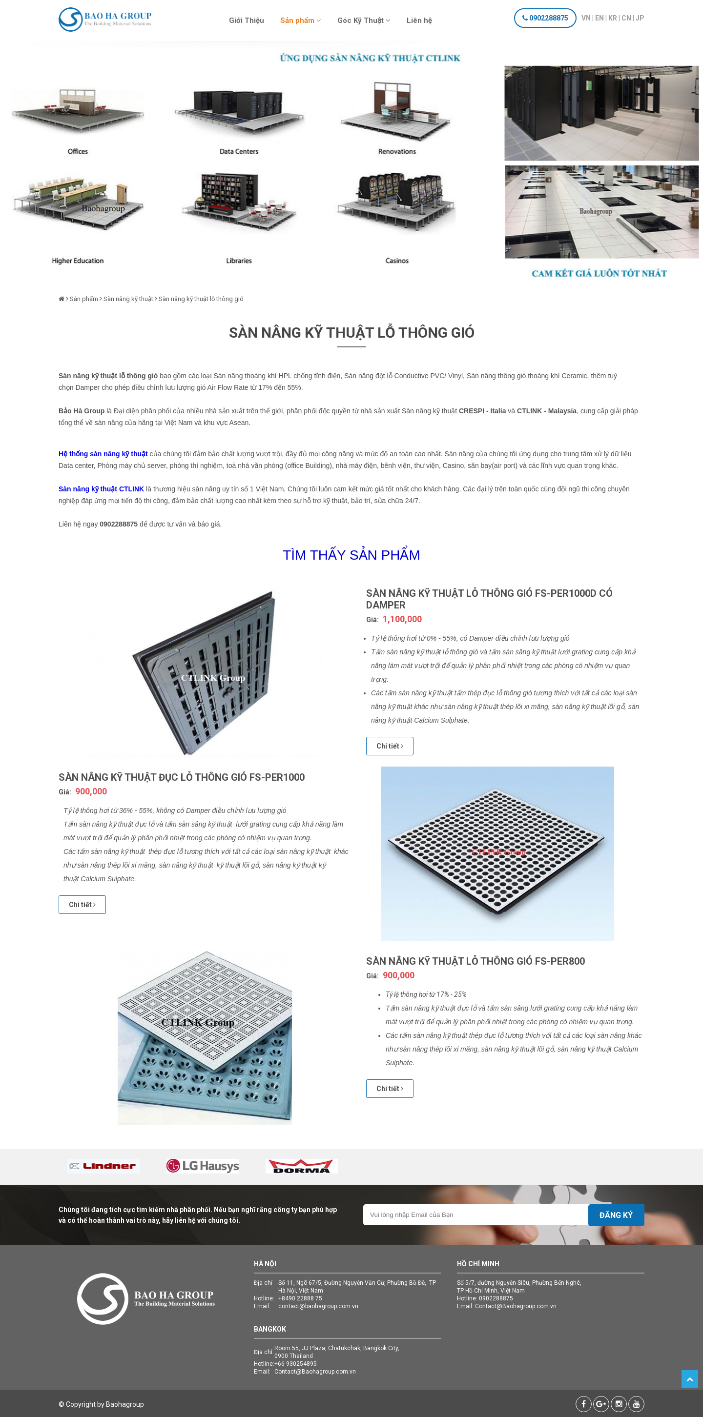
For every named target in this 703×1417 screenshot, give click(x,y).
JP (640, 18)
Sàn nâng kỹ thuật (128, 299)
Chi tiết (389, 746)
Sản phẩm (300, 20)
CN (626, 18)
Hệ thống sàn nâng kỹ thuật (104, 454)
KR (612, 18)
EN (599, 18)
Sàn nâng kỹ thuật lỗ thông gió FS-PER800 (475, 961)
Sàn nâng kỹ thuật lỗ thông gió (201, 299)
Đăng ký (616, 1215)
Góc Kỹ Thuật (364, 20)
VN (586, 18)
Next (671, 176)
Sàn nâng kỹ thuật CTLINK (101, 489)
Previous (31, 176)
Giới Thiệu (246, 20)
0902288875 (548, 18)
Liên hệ (419, 20)
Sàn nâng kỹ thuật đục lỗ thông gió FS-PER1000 (182, 777)
